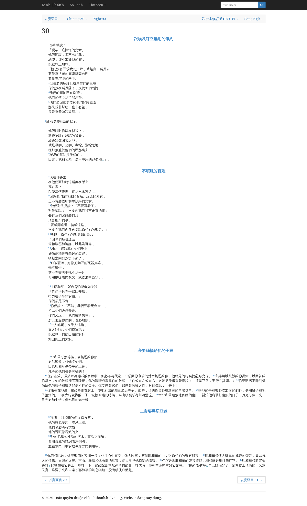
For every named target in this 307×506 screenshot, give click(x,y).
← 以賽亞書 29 (56, 480)
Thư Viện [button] (97, 5)
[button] (53, 19)
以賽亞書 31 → (251, 480)
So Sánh (76, 5)
